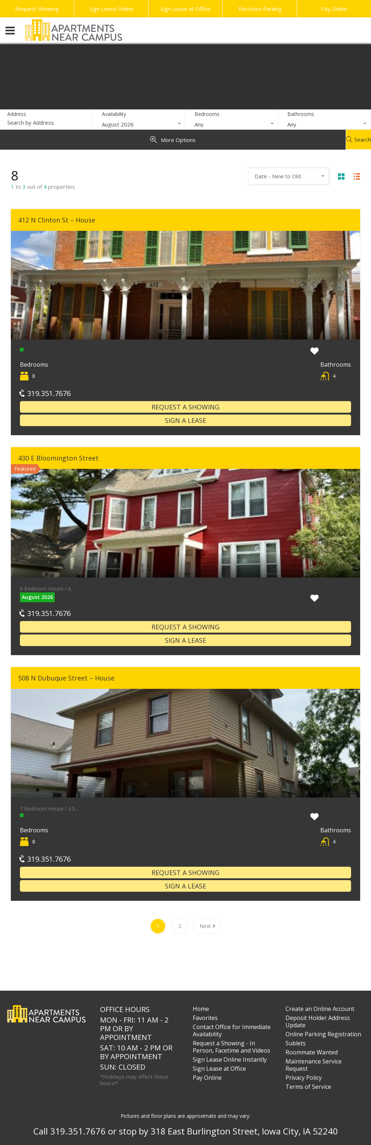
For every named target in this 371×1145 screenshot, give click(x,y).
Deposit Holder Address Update (317, 1021)
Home (201, 1009)
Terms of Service (308, 1087)
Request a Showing (185, 407)
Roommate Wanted (311, 1052)
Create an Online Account (319, 1009)
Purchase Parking (260, 8)
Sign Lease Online (111, 8)
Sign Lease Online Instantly (230, 1059)
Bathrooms (300, 114)
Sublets (295, 1043)
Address (16, 114)
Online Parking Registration (323, 1034)
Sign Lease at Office (185, 8)
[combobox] (139, 124)
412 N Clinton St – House (56, 220)
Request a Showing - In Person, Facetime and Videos (231, 1046)
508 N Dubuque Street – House (66, 678)
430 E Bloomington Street (58, 458)
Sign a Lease (185, 420)
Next (207, 926)
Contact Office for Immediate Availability (232, 1030)
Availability (114, 114)
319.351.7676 (45, 393)
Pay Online (334, 8)
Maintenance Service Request (313, 1065)
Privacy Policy (303, 1078)
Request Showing (37, 8)
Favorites (205, 1018)
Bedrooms (207, 114)
